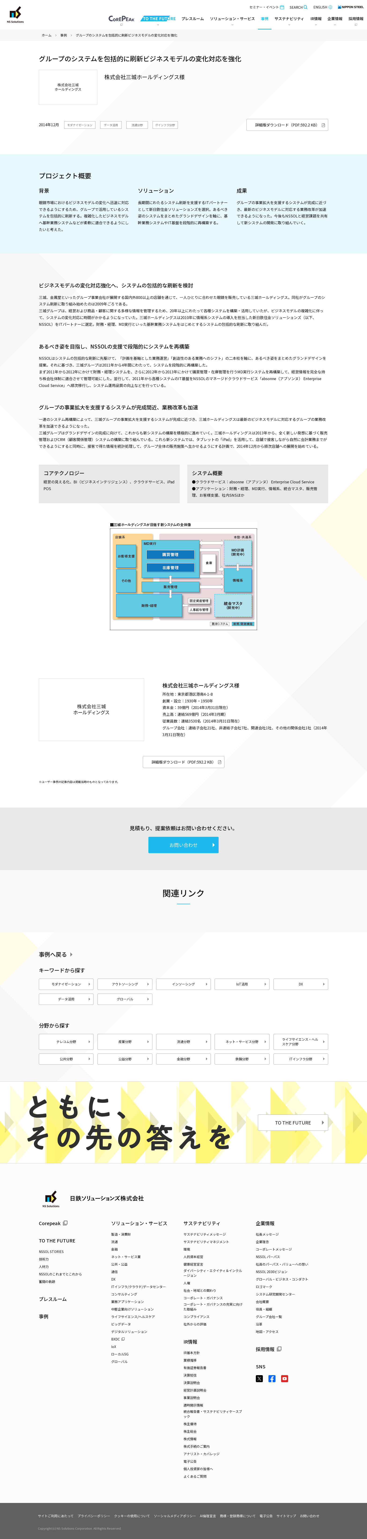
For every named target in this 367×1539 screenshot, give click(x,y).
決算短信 (190, 1375)
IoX (113, 1346)
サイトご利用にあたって (56, 1515)
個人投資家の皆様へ (198, 1468)
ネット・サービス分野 (246, 1041)
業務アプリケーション (127, 1301)
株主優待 (190, 1423)
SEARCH (299, 7)
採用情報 (269, 1349)
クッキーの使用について (132, 1515)
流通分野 (137, 125)
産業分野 (134, 1041)
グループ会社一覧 (269, 1316)
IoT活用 (251, 984)
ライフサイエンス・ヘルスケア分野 (303, 1041)
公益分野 (134, 1059)
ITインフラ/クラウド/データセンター (138, 1286)
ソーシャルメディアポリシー (175, 1515)
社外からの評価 (195, 1324)
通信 (114, 1271)
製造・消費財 (121, 1234)
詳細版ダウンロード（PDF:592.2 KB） (290, 125)
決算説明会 (192, 1382)
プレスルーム (192, 18)
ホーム (46, 35)
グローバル (133, 999)
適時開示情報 (193, 1405)
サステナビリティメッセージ (205, 1234)
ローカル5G (119, 1354)
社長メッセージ (267, 1234)
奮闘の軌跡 (47, 1281)
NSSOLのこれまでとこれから (60, 1274)
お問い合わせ (192, 844)
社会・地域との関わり (200, 1290)
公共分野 (75, 1059)
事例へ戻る (56, 954)
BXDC (118, 1339)
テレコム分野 (73, 1041)
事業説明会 (192, 1397)
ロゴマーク (264, 1286)
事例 (63, 35)
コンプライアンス (196, 1316)
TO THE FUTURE (300, 1122)
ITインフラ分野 (165, 125)
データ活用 (111, 125)
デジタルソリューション (129, 1331)
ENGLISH (322, 7)
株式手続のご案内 (197, 1446)
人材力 (44, 1266)
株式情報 (190, 1438)
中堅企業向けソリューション (132, 1309)
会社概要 (262, 1301)
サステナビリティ (202, 1223)
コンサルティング (124, 1294)
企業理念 (262, 1241)
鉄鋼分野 (251, 1059)
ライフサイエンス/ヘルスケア (133, 1316)
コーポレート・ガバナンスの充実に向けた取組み (213, 1306)
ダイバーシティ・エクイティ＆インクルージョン (213, 1273)
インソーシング (190, 984)
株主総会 (190, 1431)
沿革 (259, 1324)
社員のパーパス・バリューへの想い (282, 1264)
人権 (187, 1283)
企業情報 (265, 1223)
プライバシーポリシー (93, 1515)
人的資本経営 (193, 1256)
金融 (114, 1249)
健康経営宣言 (193, 1264)
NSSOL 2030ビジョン (271, 1271)
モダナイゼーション (79, 125)
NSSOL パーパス (268, 1256)
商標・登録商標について (238, 1515)
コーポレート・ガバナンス (203, 1298)
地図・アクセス (267, 1331)
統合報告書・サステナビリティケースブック (213, 1414)
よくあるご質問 (195, 1476)
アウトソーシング (131, 984)
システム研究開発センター (275, 1294)
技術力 (44, 1259)
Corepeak (53, 1223)
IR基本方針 (192, 1352)
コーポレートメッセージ (274, 1249)
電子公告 (190, 1461)
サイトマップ (286, 1515)
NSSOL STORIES (51, 1251)
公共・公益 (119, 1264)
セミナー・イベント (267, 7)
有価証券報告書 (195, 1367)
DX (312, 984)
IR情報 (190, 1341)
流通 (114, 1241)
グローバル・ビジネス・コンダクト (282, 1279)
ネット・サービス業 (126, 1256)
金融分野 (192, 1059)
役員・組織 (264, 1309)
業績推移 (190, 1360)
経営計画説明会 (195, 1390)
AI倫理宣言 (208, 1515)
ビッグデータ (121, 1324)
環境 (187, 1249)
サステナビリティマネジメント (206, 1241)
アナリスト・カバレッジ (202, 1453)
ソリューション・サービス (139, 1223)
